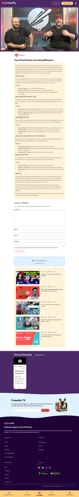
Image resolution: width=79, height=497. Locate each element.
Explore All (38, 355)
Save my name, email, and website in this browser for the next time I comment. (36, 247)
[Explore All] (44, 355)
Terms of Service (72, 486)
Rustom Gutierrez (53, 271)
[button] (75, 3)
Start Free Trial (34, 195)
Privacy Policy (65, 486)
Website (16, 241)
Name (16, 229)
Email (16, 235)
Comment (17, 209)
